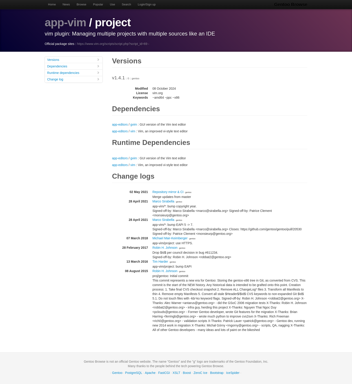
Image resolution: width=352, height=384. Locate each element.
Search (126, 4)
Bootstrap (217, 373)
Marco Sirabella (163, 201)
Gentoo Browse (290, 4)
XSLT (176, 373)
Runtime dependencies (73, 73)
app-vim (65, 22)
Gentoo (117, 373)
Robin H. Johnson (164, 247)
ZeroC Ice (200, 373)
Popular (98, 4)
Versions (73, 60)
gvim (133, 124)
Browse (81, 4)
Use (112, 4)
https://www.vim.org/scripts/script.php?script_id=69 (112, 44)
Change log (73, 79)
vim (132, 131)
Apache (150, 373)
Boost (187, 373)
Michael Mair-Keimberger (169, 238)
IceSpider (232, 373)
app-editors (120, 124)
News (66, 4)
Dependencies (73, 66)
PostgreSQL (133, 373)
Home (52, 4)
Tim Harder (160, 261)
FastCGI (164, 373)
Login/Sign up (147, 4)
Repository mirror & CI (167, 192)
